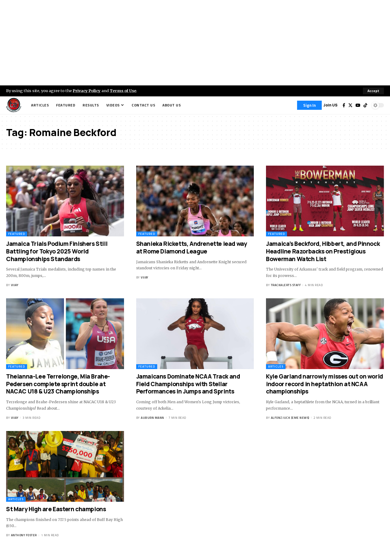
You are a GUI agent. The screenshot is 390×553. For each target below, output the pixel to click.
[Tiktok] (365, 105)
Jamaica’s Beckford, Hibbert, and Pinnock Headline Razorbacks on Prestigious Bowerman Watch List (323, 251)
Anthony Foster (24, 535)
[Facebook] (344, 105)
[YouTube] (358, 105)
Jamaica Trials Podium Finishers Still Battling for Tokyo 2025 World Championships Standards (56, 251)
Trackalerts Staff (286, 285)
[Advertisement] (195, 42)
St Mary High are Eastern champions (56, 509)
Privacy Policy (87, 90)
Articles (275, 366)
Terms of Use (124, 90)
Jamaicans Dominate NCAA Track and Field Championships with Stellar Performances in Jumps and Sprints (188, 383)
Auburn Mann (152, 417)
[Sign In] (309, 105)
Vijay (15, 285)
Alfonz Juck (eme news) (290, 417)
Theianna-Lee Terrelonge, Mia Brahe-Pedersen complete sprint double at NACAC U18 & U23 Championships (58, 383)
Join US (330, 105)
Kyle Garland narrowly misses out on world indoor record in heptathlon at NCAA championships (324, 383)
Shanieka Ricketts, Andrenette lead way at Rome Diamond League (191, 247)
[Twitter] (350, 105)
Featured (16, 234)
